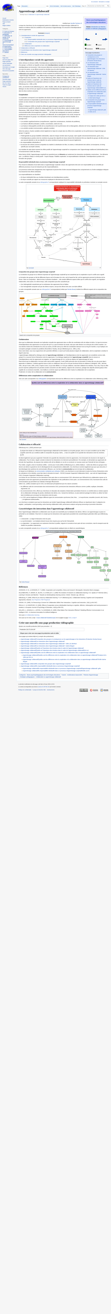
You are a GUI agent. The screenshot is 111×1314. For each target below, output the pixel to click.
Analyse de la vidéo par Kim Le (97, 96)
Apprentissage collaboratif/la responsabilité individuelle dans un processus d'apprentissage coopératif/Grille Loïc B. (56, 670)
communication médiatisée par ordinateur (48, 471)
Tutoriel (64, 675)
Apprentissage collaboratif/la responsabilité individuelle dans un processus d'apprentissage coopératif (50, 666)
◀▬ (87, 39)
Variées (6, 52)
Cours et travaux (9, 31)
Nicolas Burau (71, 289)
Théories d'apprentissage (90, 675)
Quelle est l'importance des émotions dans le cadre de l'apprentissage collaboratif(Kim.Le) (96, 85)
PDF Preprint (45, 600)
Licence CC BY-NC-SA (43, 686)
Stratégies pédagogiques (27, 677)
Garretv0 (24, 439)
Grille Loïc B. (92, 111)
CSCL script (71, 617)
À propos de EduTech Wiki (39, 690)
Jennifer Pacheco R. (76, 23)
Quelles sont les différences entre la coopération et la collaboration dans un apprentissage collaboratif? (96, 91)
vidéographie (44, 182)
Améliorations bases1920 (74, 675)
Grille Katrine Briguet (94, 98)
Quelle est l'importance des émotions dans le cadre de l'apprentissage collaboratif (94, 80)
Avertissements (50, 690)
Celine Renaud (25, 582)
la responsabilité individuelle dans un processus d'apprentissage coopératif (97, 105)
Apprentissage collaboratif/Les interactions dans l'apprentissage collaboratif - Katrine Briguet (47, 646)
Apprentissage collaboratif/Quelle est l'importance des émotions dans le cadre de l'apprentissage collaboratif (52, 648)
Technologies (8, 48)
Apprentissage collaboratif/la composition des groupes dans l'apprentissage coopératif (46, 664)
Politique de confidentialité (24, 690)
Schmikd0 (31, 268)
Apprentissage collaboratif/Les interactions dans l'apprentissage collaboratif (43, 641)
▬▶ (104, 39)
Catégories (22, 675)
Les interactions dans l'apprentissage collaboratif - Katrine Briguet (96, 74)
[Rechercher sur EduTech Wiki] (98, 6)
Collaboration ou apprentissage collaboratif (38, 14)
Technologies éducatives (7, 50)
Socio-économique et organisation (8, 45)
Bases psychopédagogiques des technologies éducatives (43, 675)
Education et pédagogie (7, 33)
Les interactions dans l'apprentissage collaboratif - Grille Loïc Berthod (96, 68)
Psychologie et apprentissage (8, 41)
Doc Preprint (35, 600)
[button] (3, 31)
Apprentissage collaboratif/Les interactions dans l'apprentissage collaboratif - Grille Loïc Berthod (48, 643)
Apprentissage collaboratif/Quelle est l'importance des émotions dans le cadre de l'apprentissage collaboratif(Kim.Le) (55, 650)
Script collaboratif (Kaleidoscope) (46, 617)
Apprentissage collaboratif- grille (97, 110)
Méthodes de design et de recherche (7, 37)
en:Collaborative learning (32, 615)
